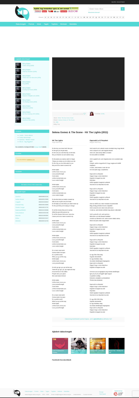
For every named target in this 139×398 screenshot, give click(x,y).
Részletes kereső (94, 11)
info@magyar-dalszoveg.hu (63, 393)
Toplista (54, 22)
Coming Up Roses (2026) (29, 87)
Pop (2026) (26, 81)
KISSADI (17, 219)
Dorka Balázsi (19, 211)
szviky (103, 112)
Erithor (17, 217)
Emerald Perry (19, 203)
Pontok (31, 22)
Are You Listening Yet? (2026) (30, 111)
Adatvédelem (77, 393)
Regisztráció (121, 1)
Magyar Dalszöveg (22, 11)
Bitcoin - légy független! (26, 140)
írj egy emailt (38, 145)
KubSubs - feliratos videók (26, 138)
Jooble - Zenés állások (26, 134)
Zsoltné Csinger (20, 206)
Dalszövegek (21, 22)
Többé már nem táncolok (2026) (31, 75)
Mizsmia (17, 214)
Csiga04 (17, 200)
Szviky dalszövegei (25, 136)
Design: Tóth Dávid (102, 391)
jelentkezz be (31, 158)
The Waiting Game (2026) (29, 99)
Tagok (46, 22)
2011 (57, 120)
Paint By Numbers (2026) (29, 69)
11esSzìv (18, 195)
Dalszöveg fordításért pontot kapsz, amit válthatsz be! (88, 317)
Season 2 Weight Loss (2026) (30, 93)
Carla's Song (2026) (28, 63)
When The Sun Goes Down (65, 116)
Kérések (63, 22)
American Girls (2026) (28, 117)
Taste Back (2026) (27, 105)
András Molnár (19, 198)
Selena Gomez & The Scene (66, 118)
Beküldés (73, 22)
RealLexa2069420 (20, 208)
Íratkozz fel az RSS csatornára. (32, 183)
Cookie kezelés (87, 393)
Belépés (114, 1)
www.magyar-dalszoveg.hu (32, 393)
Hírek (39, 22)
